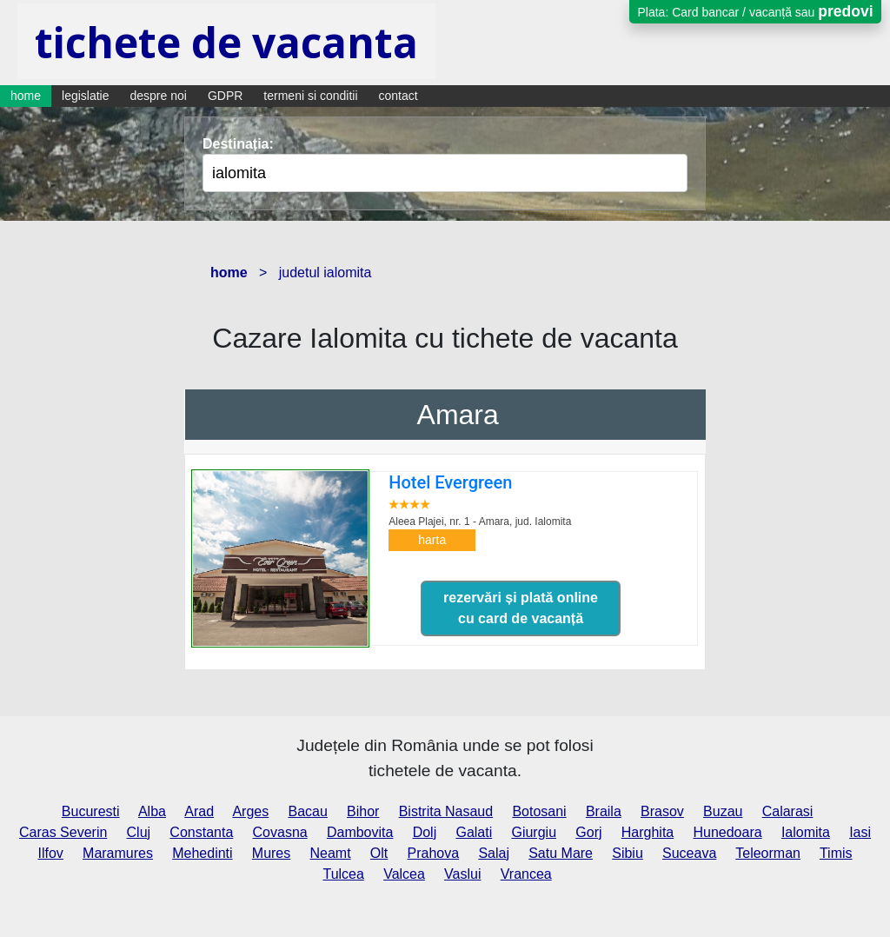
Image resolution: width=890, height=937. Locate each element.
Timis (836, 853)
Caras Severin (63, 832)
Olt (379, 853)
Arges (250, 811)
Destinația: (238, 143)
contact (398, 96)
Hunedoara (727, 832)
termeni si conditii (310, 96)
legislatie (85, 96)
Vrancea (526, 874)
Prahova (434, 853)
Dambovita (360, 832)
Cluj (139, 832)
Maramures (118, 853)
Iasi (860, 832)
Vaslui (462, 874)
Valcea (404, 874)
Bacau (307, 811)
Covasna (280, 832)
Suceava (689, 853)
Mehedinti (202, 853)
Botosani (539, 811)
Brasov (662, 811)
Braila (603, 811)
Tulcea (342, 874)
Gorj (588, 832)
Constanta (201, 832)
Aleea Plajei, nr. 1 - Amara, (480, 521)
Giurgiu (533, 832)
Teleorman (767, 853)
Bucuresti (91, 811)
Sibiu (627, 853)
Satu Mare (560, 853)
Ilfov (50, 853)
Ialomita (805, 832)
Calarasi (788, 811)
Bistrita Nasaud (446, 811)
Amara (458, 414)
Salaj (493, 853)
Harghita (647, 832)
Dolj (425, 832)
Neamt (330, 853)
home (25, 96)
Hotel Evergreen (450, 482)
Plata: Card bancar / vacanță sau (755, 11)
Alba (152, 811)
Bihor (363, 811)
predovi (845, 11)
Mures (271, 853)
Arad (199, 811)
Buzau (722, 811)
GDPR (225, 96)
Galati (473, 832)
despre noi (158, 96)
